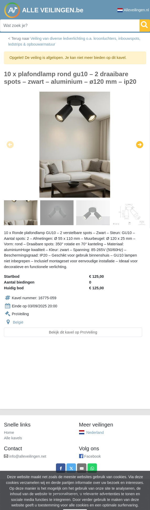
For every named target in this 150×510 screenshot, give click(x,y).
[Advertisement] (75, 376)
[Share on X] (71, 468)
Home (9, 432)
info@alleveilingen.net (27, 456)
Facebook (92, 456)
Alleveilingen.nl (133, 10)
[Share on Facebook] (60, 468)
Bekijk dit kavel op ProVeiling (73, 332)
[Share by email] (81, 468)
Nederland (95, 432)
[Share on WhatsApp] (92, 468)
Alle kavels (13, 438)
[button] (10, 145)
